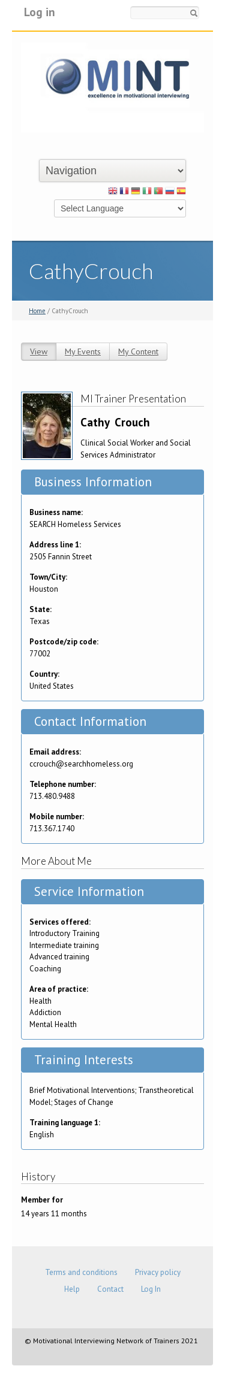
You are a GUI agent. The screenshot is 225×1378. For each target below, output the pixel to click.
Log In (151, 1289)
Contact (110, 1289)
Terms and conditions (81, 1272)
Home (37, 311)
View (38, 351)
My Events (83, 351)
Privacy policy (158, 1272)
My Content (138, 351)
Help (72, 1289)
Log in (39, 11)
